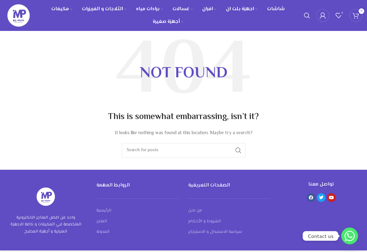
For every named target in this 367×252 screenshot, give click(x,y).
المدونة (102, 233)
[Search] (307, 16)
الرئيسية (103, 212)
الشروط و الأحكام (204, 223)
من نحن (195, 212)
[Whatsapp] (349, 236)
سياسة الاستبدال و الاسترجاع (215, 233)
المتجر (101, 223)
